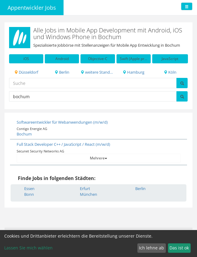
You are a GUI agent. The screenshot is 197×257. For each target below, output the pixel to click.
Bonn (29, 194)
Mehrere (98, 158)
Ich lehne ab (151, 248)
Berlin (61, 72)
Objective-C (97, 58)
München (88, 194)
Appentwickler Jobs (32, 7)
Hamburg (133, 72)
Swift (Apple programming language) (135, 58)
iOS (26, 58)
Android (62, 58)
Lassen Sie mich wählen (28, 248)
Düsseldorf (26, 72)
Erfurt (85, 188)
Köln (170, 72)
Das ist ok (179, 248)
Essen (29, 188)
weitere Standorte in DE (97, 72)
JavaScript (170, 58)
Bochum (24, 134)
